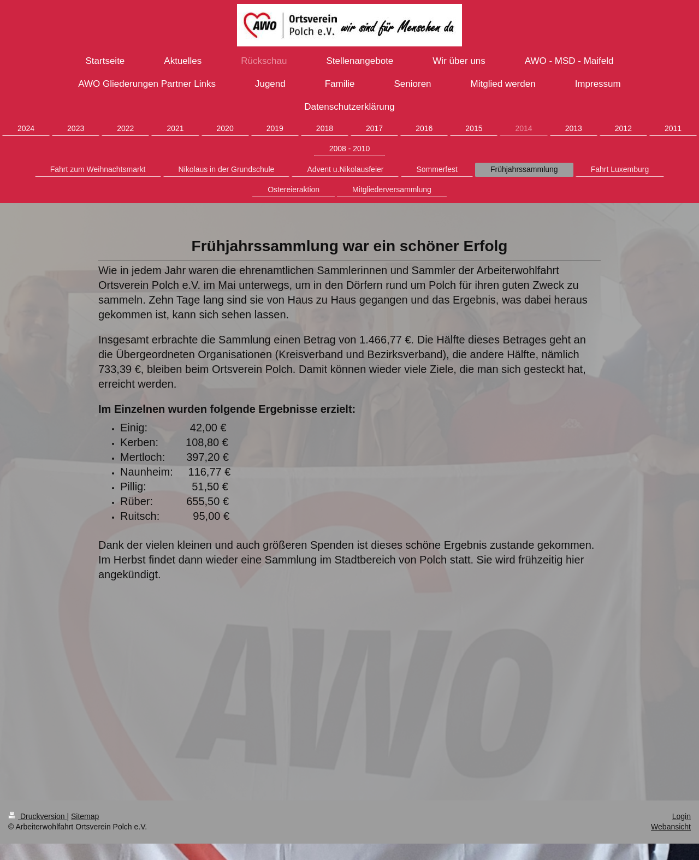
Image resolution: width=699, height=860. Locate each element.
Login (681, 816)
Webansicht (671, 826)
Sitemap (85, 816)
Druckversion (37, 816)
